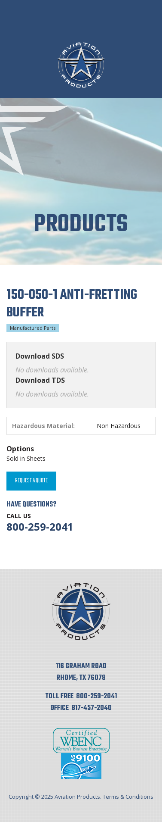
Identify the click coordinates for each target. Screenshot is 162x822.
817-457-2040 (91, 708)
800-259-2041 (39, 526)
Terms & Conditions (128, 796)
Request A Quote (31, 481)
